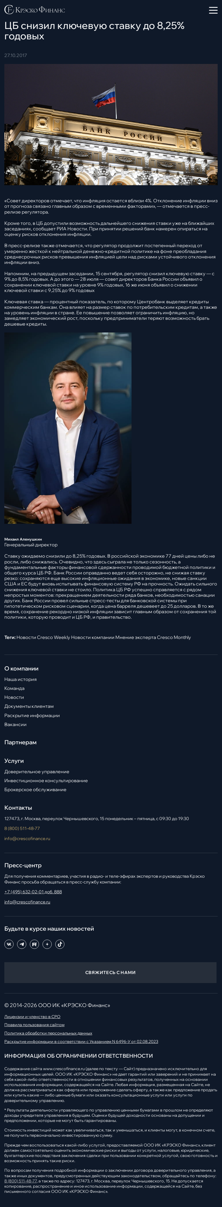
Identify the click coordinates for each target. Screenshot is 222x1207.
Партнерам (20, 742)
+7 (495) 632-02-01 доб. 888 (33, 891)
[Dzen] (47, 944)
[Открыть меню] (213, 10)
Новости (14, 697)
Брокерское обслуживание (35, 789)
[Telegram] (21, 944)
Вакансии (15, 724)
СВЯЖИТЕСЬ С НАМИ (110, 972)
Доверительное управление (36, 771)
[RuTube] (34, 944)
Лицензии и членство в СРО (32, 1016)
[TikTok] (59, 944)
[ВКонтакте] (9, 944)
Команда (14, 688)
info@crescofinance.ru (27, 838)
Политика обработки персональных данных (48, 1033)
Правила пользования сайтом (34, 1024)
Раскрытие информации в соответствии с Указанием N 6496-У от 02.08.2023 (81, 1041)
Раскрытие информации (32, 715)
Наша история (20, 679)
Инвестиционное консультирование (46, 780)
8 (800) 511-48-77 (22, 828)
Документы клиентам (29, 706)
